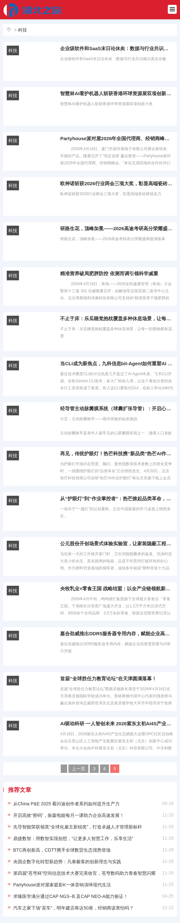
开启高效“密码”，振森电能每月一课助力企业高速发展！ (68, 815)
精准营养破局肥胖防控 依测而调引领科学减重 (109, 273)
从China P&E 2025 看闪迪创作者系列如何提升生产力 (66, 803)
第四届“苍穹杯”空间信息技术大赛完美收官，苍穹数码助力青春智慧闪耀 (84, 873)
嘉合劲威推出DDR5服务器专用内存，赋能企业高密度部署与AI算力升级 (116, 633)
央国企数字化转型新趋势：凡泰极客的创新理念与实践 (67, 861)
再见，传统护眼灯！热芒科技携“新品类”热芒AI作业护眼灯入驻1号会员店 (116, 453)
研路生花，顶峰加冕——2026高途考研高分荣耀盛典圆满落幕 (116, 228)
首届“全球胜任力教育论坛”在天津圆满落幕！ (108, 678)
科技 (22, 29)
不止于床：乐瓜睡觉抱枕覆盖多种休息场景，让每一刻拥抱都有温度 (116, 318)
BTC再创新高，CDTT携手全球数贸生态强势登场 (62, 850)
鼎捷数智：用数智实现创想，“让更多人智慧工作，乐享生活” (73, 838)
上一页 (78, 768)
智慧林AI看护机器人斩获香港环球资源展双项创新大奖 (116, 93)
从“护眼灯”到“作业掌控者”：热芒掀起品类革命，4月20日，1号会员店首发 (116, 498)
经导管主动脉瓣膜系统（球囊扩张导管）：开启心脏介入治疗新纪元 (116, 408)
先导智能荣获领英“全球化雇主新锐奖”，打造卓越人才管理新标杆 (77, 826)
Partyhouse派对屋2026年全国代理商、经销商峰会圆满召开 (116, 138)
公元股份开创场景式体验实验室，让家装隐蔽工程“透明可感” (116, 543)
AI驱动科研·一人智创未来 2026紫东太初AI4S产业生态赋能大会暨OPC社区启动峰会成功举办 (116, 723)
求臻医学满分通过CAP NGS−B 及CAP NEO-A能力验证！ (70, 896)
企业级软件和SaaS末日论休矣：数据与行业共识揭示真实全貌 (116, 48)
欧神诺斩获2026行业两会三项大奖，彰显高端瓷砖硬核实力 (116, 183)
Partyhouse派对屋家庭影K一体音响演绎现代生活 (62, 884)
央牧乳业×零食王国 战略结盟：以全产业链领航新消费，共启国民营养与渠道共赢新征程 (116, 588)
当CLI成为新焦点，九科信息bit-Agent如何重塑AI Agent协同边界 (116, 363)
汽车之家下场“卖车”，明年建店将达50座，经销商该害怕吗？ (73, 907)
